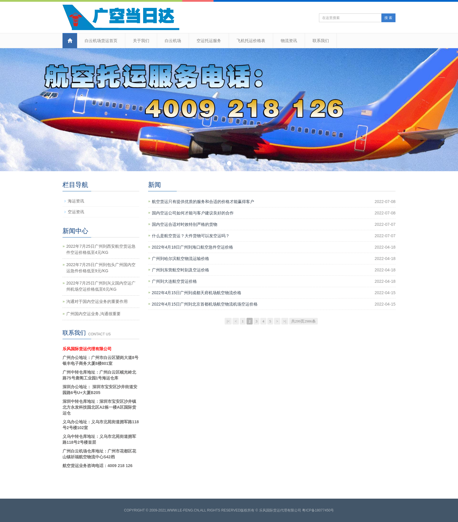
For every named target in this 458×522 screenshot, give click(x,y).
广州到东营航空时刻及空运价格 (180, 270)
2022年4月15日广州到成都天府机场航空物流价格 (197, 292)
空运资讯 (76, 211)
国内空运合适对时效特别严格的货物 (184, 224)
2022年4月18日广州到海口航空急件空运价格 (192, 247)
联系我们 (321, 40)
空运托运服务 (209, 40)
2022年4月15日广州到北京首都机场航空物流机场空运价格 (205, 304)
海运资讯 (76, 201)
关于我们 (141, 40)
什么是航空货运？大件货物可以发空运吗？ (191, 235)
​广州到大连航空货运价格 (174, 281)
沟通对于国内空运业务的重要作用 (97, 301)
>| (284, 321)
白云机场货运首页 (101, 40)
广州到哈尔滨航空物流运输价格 (180, 258)
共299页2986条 (303, 321)
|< (228, 321)
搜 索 (388, 18)
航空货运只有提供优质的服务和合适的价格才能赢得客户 (203, 201)
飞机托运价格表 (251, 40)
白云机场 (173, 40)
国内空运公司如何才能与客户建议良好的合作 (193, 213)
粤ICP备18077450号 (318, 510)
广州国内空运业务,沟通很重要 (93, 313)
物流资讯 (289, 40)
